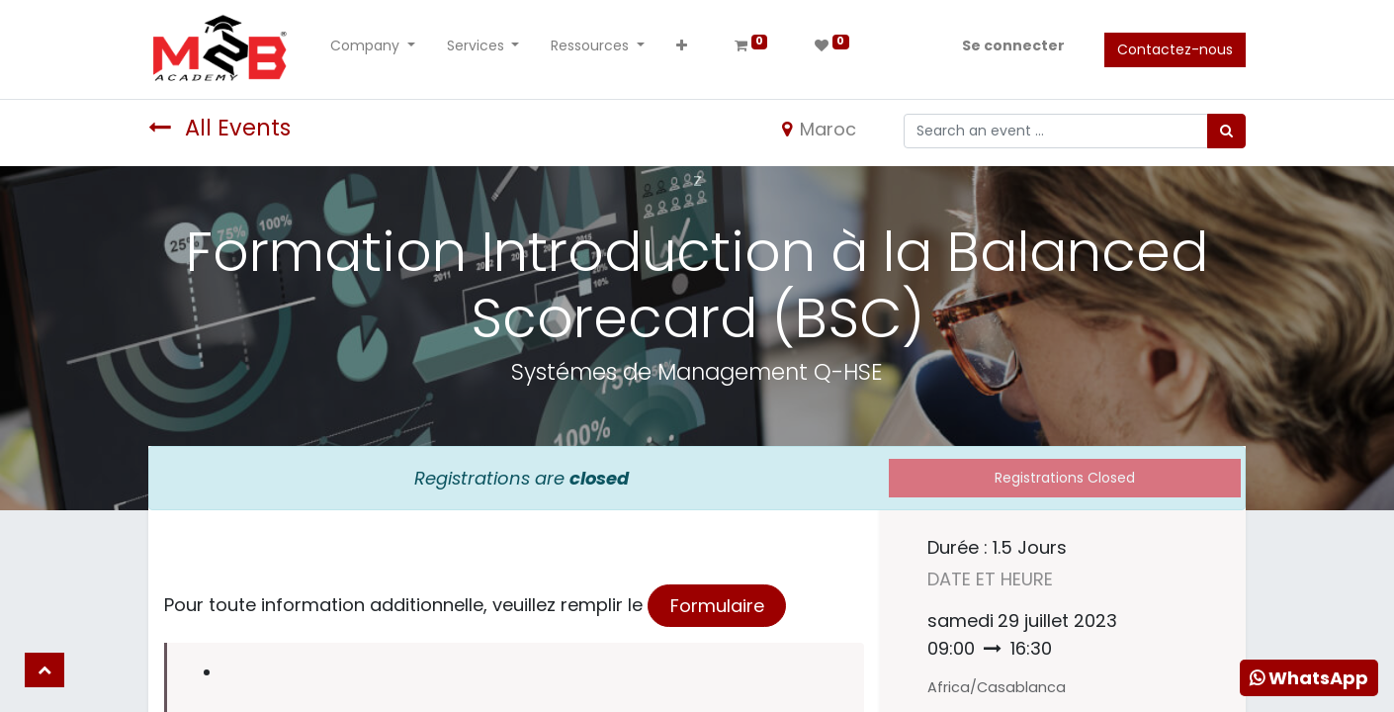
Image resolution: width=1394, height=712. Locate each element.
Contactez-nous (1175, 49)
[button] (681, 50)
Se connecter (1013, 45)
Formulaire (717, 605)
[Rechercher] (1226, 131)
